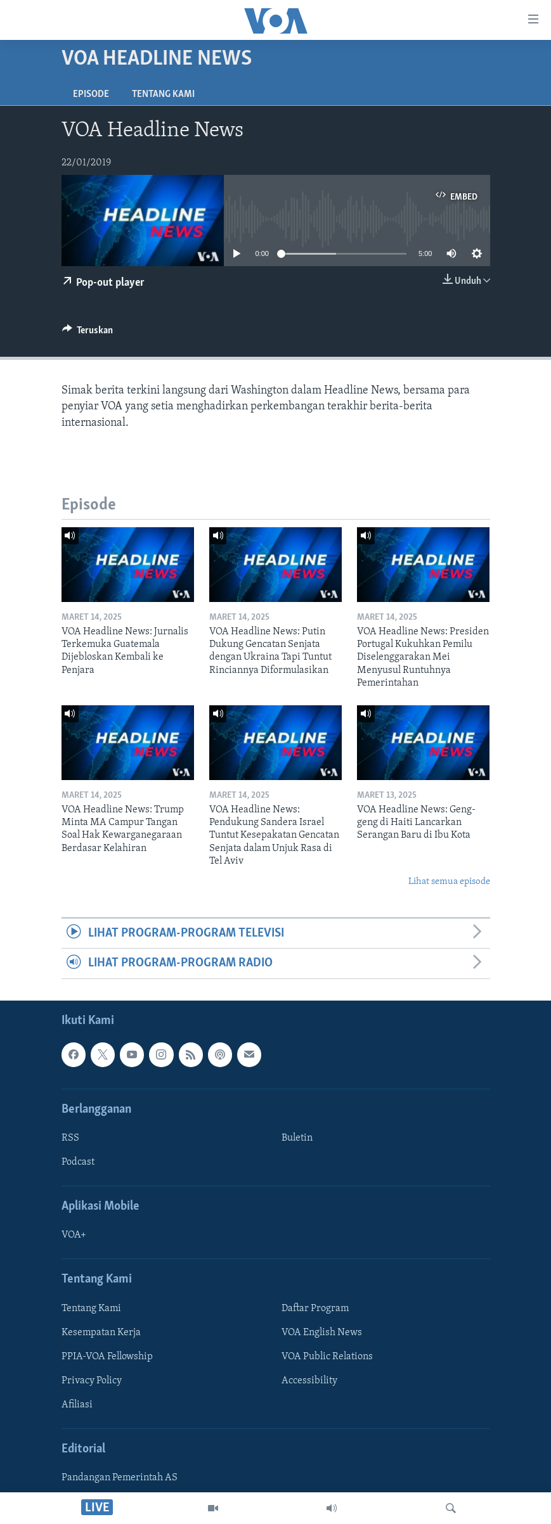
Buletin (297, 1138)
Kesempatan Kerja (101, 1332)
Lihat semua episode (449, 882)
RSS (70, 1138)
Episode (91, 94)
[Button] (87, 333)
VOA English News (322, 1332)
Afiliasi (77, 1405)
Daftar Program (315, 1308)
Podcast (78, 1162)
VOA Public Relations (327, 1357)
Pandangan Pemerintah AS (120, 1478)
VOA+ (74, 1235)
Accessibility (309, 1381)
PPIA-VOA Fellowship (107, 1357)
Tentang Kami (163, 94)
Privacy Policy (92, 1381)
